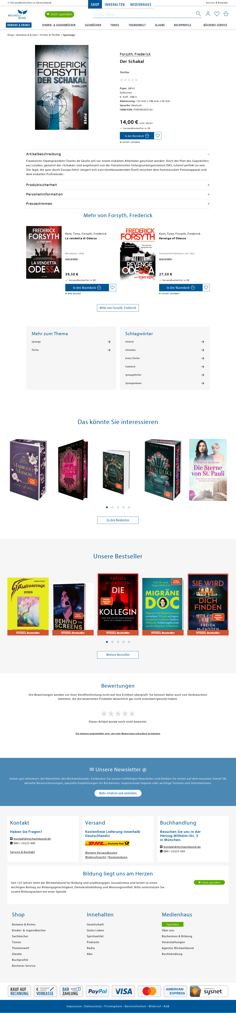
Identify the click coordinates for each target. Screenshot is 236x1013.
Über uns (168, 930)
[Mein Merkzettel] (217, 14)
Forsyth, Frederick (135, 54)
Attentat (129, 341)
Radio (91, 948)
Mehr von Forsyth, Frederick (118, 308)
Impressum (74, 1006)
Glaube (160, 25)
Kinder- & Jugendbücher (59, 25)
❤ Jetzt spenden (59, 14)
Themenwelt (137, 25)
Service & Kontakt (217, 2)
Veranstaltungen (173, 942)
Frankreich (130, 366)
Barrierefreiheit (135, 1006)
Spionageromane (133, 383)
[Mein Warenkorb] (226, 14)
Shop (95, 4)
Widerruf (155, 1006)
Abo (90, 954)
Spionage (36, 341)
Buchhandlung (172, 954)
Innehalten (115, 4)
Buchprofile (182, 25)
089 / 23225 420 (174, 851)
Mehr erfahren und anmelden (118, 793)
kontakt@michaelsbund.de (32, 838)
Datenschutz (93, 1006)
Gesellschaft (95, 924)
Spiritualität (95, 936)
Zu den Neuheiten (118, 520)
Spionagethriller (133, 374)
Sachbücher (93, 25)
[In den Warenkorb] (137, 135)
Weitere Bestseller (118, 655)
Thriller (35, 350)
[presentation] (27, 240)
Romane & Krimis (18, 25)
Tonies (114, 25)
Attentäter (130, 350)
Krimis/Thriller (132, 358)
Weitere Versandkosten (101, 852)
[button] (107, 507)
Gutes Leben (95, 930)
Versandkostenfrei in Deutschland (30, 2)
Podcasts (93, 942)
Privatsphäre (113, 1006)
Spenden (172, 924)
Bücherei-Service (215, 25)
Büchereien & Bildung (177, 936)
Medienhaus (140, 4)
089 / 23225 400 (24, 843)
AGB (166, 1006)
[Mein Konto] (208, 14)
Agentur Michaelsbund (178, 948)
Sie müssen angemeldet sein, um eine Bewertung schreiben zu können (118, 733)
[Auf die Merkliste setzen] (157, 135)
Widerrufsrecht (95, 857)
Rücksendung (117, 857)
